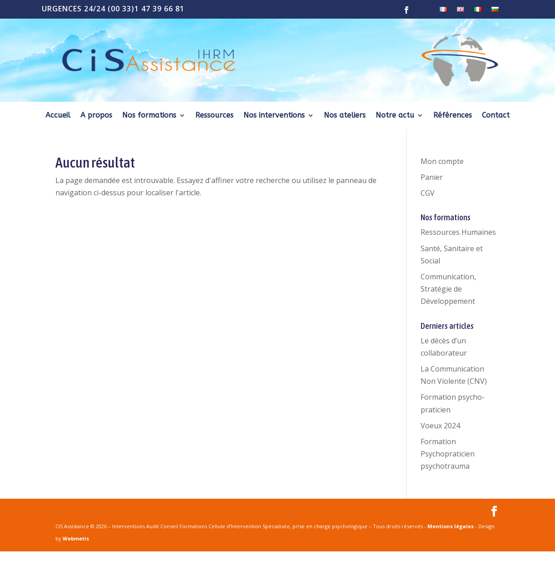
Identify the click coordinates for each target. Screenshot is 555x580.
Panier (432, 177)
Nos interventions (274, 115)
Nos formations (149, 115)
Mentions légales (450, 526)
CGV (428, 193)
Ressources (214, 115)
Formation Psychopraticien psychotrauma (448, 453)
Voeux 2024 (440, 426)
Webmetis (76, 538)
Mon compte (442, 161)
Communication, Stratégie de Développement (448, 289)
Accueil (57, 115)
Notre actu (395, 115)
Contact (496, 115)
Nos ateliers (345, 115)
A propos (96, 115)
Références (452, 115)
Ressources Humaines (458, 232)
